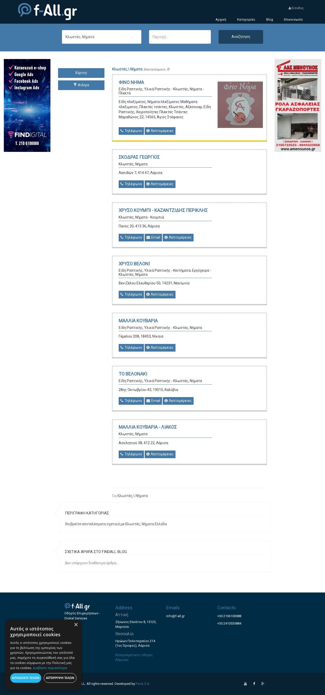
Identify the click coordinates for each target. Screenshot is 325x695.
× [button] (76, 625)
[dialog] (43, 654)
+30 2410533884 (229, 623)
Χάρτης (81, 73)
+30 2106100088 (229, 616)
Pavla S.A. (143, 684)
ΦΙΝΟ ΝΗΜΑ (131, 82)
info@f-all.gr (175, 616)
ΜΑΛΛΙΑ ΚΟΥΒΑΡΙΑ (138, 320)
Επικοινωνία (293, 19)
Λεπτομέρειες (160, 131)
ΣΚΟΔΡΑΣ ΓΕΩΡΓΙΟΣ (139, 157)
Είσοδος (296, 8)
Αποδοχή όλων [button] (25, 678)
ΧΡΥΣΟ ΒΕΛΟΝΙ (134, 263)
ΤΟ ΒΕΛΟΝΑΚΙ (133, 374)
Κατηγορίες (246, 19)
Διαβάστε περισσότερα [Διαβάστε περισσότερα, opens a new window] (50, 668)
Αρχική (220, 19)
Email (153, 237)
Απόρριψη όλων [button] (60, 678)
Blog (269, 19)
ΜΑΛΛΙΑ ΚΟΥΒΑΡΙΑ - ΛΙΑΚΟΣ (148, 427)
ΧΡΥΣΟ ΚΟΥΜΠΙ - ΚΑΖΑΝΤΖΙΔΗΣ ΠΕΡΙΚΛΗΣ (163, 210)
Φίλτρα (81, 85)
